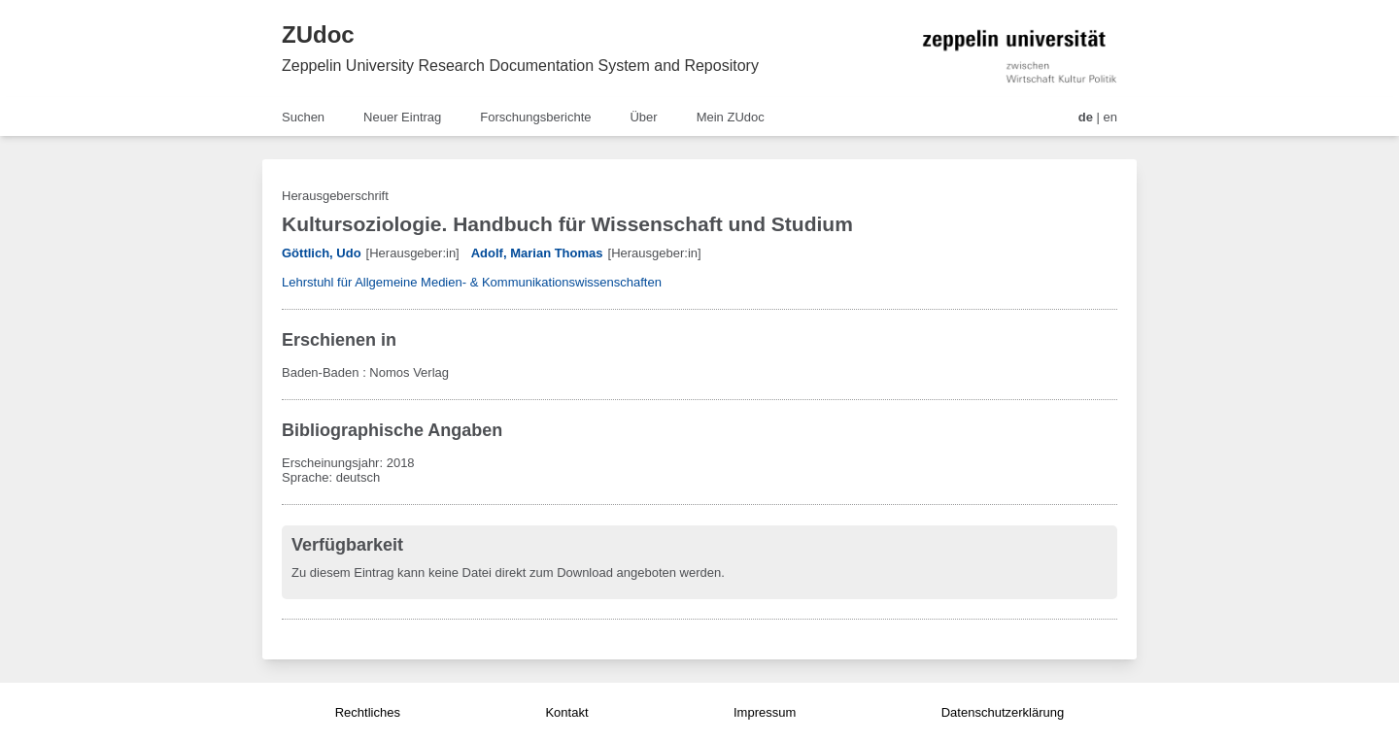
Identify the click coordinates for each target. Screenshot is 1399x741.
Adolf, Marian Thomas (537, 253)
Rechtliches (367, 712)
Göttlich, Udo (321, 253)
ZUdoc (318, 34)
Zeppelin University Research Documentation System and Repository (520, 65)
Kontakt (566, 712)
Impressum (765, 712)
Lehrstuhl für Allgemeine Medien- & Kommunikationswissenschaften (472, 282)
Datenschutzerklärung (1002, 712)
